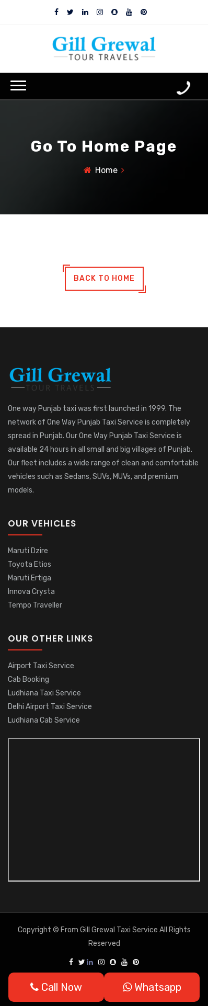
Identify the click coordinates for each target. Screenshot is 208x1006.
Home (106, 170)
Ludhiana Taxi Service (44, 693)
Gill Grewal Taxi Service (119, 929)
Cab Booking (28, 679)
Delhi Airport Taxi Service (50, 706)
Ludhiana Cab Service (44, 720)
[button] (18, 85)
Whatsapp (152, 987)
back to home (104, 278)
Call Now (56, 987)
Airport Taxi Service (41, 665)
